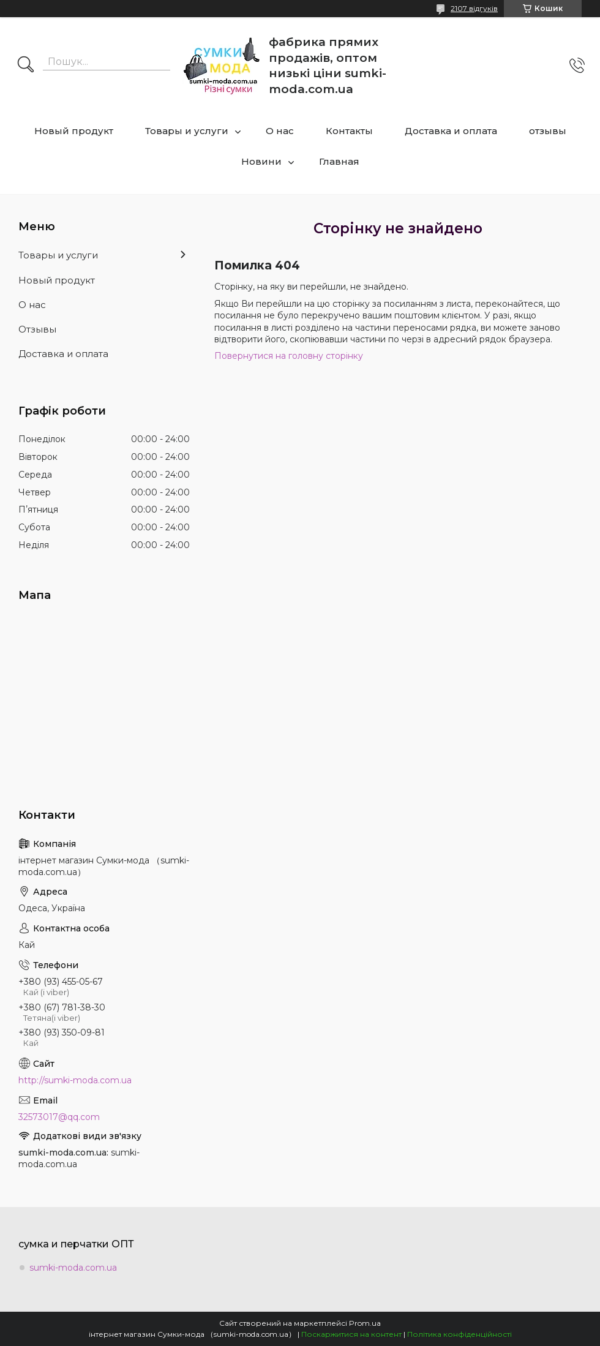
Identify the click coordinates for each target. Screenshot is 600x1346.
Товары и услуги (186, 131)
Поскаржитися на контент (351, 1334)
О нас (280, 131)
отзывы (547, 131)
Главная (339, 161)
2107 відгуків (474, 8)
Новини (261, 161)
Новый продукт (73, 131)
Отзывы (37, 329)
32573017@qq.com (59, 1116)
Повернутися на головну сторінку (288, 355)
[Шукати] (25, 65)
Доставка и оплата (451, 131)
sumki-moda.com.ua (73, 1267)
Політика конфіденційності (459, 1334)
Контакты (349, 131)
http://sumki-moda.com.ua (75, 1080)
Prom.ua (365, 1323)
